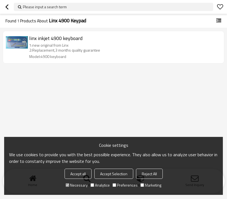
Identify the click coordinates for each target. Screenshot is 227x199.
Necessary (77, 185)
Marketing (150, 185)
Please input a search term (45, 7)
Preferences (125, 185)
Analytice (100, 185)
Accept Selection (113, 174)
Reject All (149, 174)
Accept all (78, 174)
